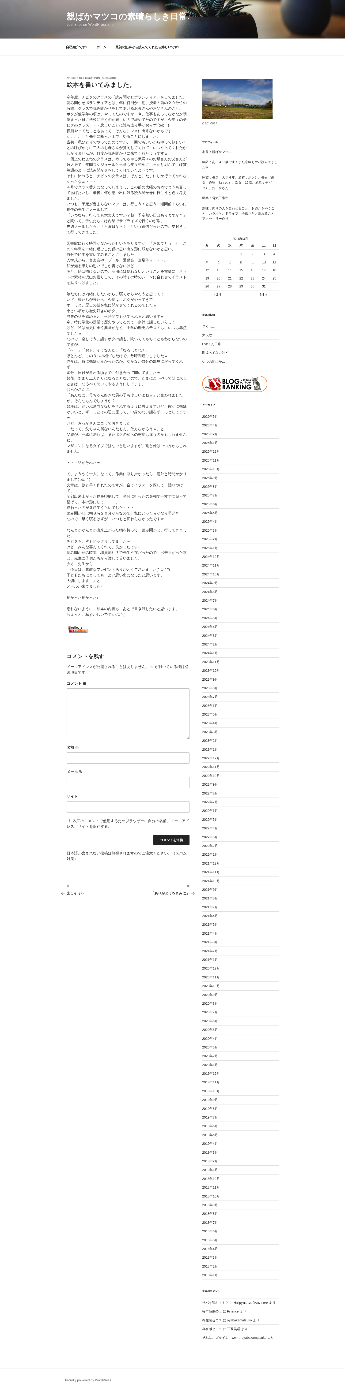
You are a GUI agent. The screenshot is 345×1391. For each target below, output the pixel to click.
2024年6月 (210, 609)
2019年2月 (210, 1161)
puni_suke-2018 (105, 78)
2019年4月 (210, 1143)
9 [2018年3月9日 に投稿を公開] (253, 262)
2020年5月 (210, 1030)
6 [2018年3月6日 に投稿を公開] (219, 262)
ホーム (101, 47)
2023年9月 (210, 679)
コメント (76, 684)
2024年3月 (210, 636)
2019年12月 (211, 1073)
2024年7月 (210, 600)
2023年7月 (210, 697)
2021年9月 (210, 889)
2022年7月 (210, 802)
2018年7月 (210, 1222)
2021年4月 (210, 933)
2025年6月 (210, 504)
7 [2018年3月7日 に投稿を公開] (230, 262)
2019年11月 (211, 1082)
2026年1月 (210, 443)
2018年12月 (211, 1179)
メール (75, 772)
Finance (233, 1311)
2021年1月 (210, 960)
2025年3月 (210, 530)
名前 (73, 748)
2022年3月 (210, 837)
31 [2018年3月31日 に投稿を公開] (264, 286)
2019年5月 (210, 1135)
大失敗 (207, 335)
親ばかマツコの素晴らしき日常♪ (129, 16)
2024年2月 (210, 644)
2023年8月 (210, 688)
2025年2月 (210, 539)
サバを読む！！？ (215, 1303)
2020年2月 (210, 1056)
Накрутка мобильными (251, 1303)
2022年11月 (211, 767)
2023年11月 (211, 662)
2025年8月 (210, 487)
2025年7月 (210, 495)
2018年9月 (210, 1205)
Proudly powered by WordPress (88, 1380)
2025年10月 (211, 469)
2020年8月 (210, 1003)
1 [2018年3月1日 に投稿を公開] (241, 254)
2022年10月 (211, 776)
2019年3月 (210, 1152)
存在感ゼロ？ (212, 1320)
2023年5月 (210, 714)
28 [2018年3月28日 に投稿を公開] (230, 286)
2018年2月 (210, 1266)
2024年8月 (210, 592)
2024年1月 (210, 653)
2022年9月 (210, 784)
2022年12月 (211, 758)
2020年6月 (210, 1021)
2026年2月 (210, 434)
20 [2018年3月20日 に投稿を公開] (218, 278)
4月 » (263, 294)
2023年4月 (210, 723)
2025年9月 (210, 478)
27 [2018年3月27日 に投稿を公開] (218, 286)
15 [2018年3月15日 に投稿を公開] (241, 270)
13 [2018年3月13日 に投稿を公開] (218, 270)
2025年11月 (211, 460)
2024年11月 (211, 565)
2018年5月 (210, 1240)
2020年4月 (210, 1038)
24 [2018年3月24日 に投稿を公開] (264, 278)
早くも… (208, 326)
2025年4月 (210, 521)
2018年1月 (210, 1275)
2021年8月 (210, 898)
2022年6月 (210, 811)
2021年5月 (210, 924)
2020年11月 (211, 977)
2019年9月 (210, 1100)
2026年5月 (210, 416)
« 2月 (217, 294)
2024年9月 (210, 583)
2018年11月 (211, 1187)
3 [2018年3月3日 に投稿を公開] (264, 254)
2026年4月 (210, 425)
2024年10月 (211, 574)
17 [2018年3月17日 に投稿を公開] (264, 270)
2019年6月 (210, 1126)
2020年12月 (211, 968)
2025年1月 (210, 548)
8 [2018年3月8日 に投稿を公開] (241, 262)
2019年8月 (210, 1109)
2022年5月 (210, 819)
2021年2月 (210, 951)
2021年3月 (210, 942)
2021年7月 (210, 907)
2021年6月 (210, 916)
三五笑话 (233, 1329)
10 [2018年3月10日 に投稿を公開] (264, 262)
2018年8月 (210, 1214)
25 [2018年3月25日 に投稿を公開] (274, 278)
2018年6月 (210, 1231)
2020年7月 (210, 1012)
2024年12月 (211, 557)
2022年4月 (210, 828)
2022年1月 (210, 854)
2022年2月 (210, 846)
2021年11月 (211, 872)
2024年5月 (210, 618)
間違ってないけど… (217, 352)
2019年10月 (211, 1091)
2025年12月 (211, 451)
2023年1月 (210, 749)
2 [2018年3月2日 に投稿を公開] (253, 254)
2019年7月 (210, 1117)
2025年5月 (210, 513)
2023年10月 (211, 670)
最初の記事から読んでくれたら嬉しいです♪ (147, 47)
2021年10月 (211, 881)
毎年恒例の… (212, 1311)
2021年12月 (211, 863)
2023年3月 (210, 732)
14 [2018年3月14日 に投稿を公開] (230, 270)
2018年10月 (211, 1196)
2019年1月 (210, 1170)
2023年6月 (210, 706)
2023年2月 (210, 740)
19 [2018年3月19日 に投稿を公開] (207, 278)
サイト (72, 796)
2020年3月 (210, 1047)
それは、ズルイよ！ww (219, 1337)
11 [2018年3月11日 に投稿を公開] (274, 262)
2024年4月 (210, 627)
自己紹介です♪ (76, 47)
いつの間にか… (213, 361)
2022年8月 (210, 793)
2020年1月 (210, 1065)
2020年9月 (210, 995)
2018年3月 (210, 1257)
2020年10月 (211, 986)
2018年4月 (210, 1249)
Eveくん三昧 (211, 344)
